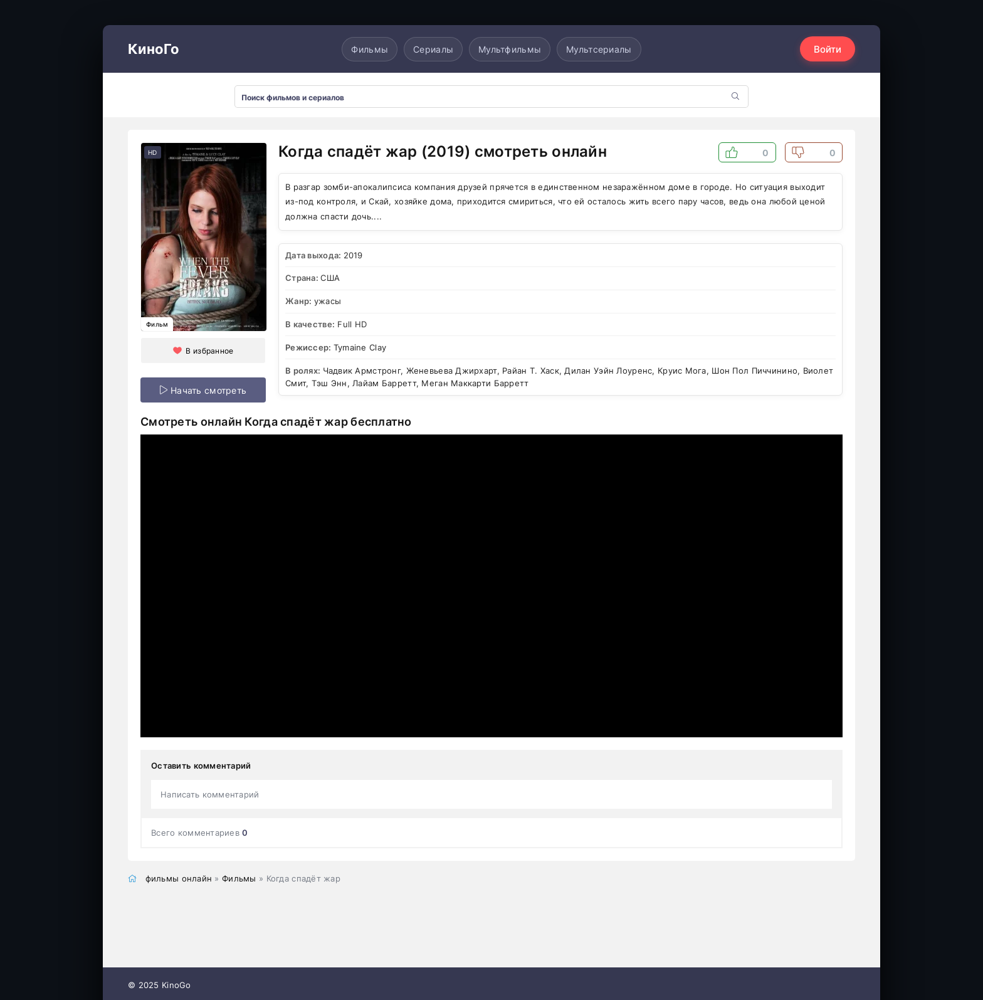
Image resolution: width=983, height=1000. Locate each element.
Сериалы (433, 49)
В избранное (209, 350)
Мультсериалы (598, 49)
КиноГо (154, 49)
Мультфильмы (509, 49)
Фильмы (369, 49)
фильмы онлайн (179, 878)
